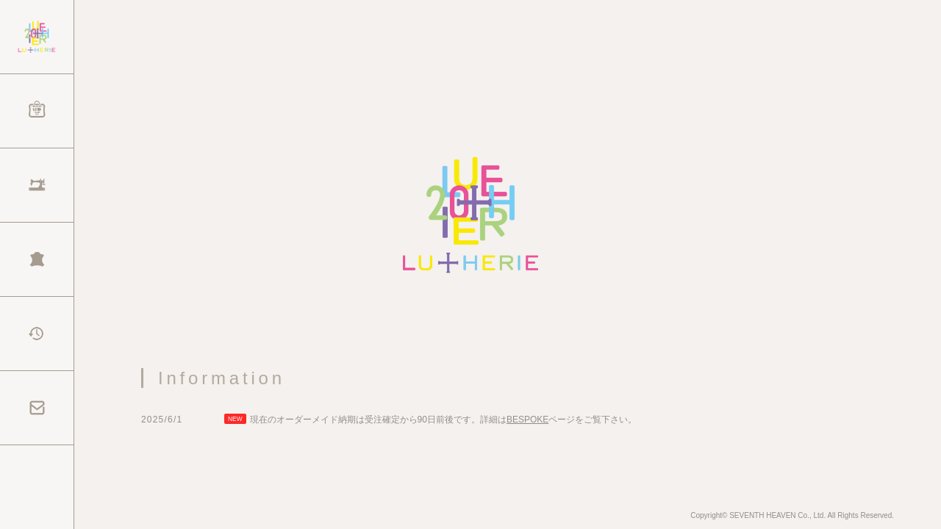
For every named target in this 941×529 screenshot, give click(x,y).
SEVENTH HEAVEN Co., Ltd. (777, 521)
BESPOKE (527, 425)
